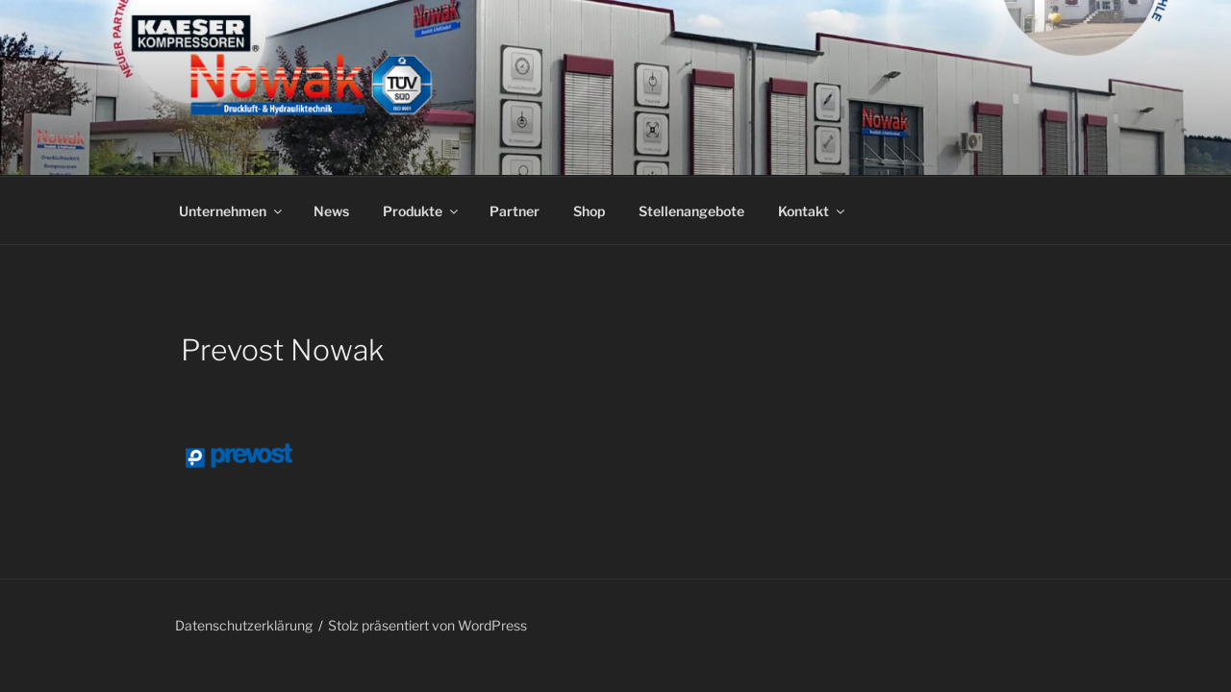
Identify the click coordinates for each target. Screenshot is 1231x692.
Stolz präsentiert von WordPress (427, 625)
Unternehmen (232, 211)
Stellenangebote (691, 211)
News (331, 211)
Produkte (422, 211)
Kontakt (812, 211)
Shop (589, 211)
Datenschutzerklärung (244, 625)
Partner (515, 211)
